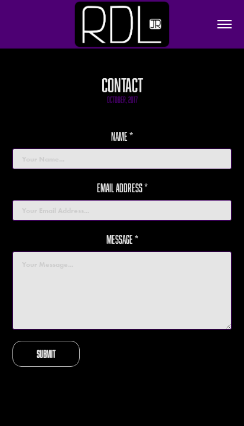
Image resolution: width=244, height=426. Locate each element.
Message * (122, 239)
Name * (122, 136)
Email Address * (122, 188)
